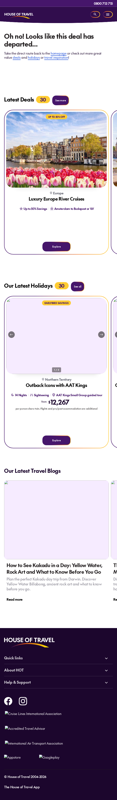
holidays (34, 57)
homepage (58, 53)
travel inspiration (56, 57)
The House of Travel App (22, 787)
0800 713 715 (103, 3)
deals (16, 57)
